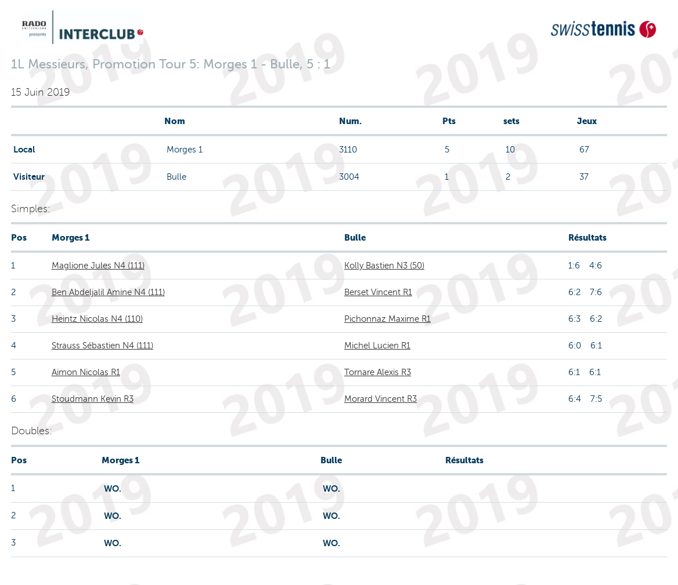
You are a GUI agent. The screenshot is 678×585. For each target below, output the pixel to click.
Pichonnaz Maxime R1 (387, 319)
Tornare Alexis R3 (377, 372)
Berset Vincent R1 (378, 292)
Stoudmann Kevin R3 (93, 399)
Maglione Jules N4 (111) (98, 265)
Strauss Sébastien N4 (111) (102, 345)
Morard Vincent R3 (380, 399)
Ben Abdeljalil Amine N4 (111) (108, 292)
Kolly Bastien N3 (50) (384, 265)
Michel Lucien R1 (377, 345)
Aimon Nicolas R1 (86, 372)
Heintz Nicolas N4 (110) (97, 319)
